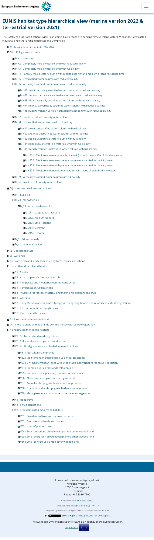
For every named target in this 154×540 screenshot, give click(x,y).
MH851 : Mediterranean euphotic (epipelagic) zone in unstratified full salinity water (74, 155)
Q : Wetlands (17, 256)
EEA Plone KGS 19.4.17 (86, 505)
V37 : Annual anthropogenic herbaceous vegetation (50, 383)
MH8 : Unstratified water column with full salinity (43, 122)
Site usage (81, 515)
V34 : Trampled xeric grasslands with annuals (46, 368)
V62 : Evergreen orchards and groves (42, 421)
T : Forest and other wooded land (29, 319)
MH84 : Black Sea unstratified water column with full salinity (55, 144)
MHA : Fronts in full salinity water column (39, 182)
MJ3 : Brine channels (27, 239)
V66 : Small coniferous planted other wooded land (49, 441)
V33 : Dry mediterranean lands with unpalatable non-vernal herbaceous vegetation (69, 363)
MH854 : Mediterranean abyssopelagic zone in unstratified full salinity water (70, 170)
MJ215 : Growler (34, 233)
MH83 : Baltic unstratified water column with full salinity (53, 138)
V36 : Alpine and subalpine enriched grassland (47, 378)
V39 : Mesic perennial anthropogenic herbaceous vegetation (55, 393)
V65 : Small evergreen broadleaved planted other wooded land (57, 436)
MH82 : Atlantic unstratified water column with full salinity (54, 133)
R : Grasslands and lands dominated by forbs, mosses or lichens (47, 261)
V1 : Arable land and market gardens (36, 336)
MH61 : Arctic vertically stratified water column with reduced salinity (60, 90)
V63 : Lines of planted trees (36, 426)
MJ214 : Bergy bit (35, 228)
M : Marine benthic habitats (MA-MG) (32, 47)
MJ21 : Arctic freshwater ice (36, 206)
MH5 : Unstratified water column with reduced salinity (46, 79)
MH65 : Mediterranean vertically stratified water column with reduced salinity (65, 110)
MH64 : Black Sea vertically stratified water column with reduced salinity (62, 105)
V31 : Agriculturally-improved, (37, 352)
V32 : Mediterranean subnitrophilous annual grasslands (53, 357)
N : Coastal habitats (21, 250)
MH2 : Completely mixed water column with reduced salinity (50, 63)
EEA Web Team (85, 500)
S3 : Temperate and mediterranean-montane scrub (45, 282)
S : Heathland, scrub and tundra (28, 266)
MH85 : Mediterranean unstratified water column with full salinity (58, 149)
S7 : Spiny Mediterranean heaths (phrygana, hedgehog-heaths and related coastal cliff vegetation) (73, 303)
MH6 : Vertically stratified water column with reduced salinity (50, 84)
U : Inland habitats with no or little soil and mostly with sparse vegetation (52, 324)
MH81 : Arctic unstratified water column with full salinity (53, 128)
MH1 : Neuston (24, 58)
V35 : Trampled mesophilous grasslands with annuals (51, 373)
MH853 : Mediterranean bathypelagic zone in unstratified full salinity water (69, 165)
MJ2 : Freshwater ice (27, 200)
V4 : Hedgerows (24, 399)
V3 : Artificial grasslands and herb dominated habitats (46, 346)
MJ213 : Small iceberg (38, 222)
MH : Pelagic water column (25, 52)
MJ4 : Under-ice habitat (28, 244)
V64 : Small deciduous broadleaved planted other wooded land (57, 431)
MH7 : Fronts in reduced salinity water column (42, 117)
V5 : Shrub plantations (28, 405)
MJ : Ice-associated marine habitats (30, 188)
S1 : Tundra (21, 272)
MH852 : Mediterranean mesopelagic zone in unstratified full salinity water (69, 160)
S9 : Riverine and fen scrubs (31, 313)
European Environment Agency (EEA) (77, 480)
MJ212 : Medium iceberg (39, 217)
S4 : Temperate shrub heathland (34, 287)
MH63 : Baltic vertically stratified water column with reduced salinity (60, 100)
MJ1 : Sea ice (22, 194)
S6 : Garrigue (23, 298)
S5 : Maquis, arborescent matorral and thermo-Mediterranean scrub (55, 293)
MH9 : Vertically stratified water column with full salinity (47, 177)
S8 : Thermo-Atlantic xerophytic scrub (37, 308)
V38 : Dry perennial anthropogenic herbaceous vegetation (54, 388)
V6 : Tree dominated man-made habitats (39, 410)
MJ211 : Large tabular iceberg (42, 212)
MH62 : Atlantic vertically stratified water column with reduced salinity (61, 95)
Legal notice (71, 527)
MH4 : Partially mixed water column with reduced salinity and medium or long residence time (69, 74)
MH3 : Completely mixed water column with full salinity (47, 68)
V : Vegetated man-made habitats (29, 329)
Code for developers (98, 515)
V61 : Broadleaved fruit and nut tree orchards (46, 416)
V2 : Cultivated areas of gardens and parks (40, 341)
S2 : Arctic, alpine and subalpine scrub (37, 277)
